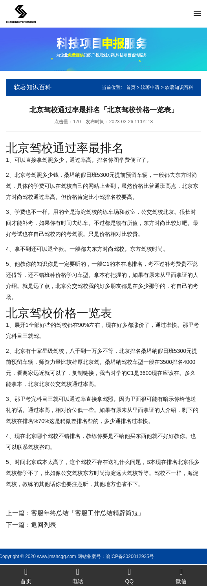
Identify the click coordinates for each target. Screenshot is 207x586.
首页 (131, 87)
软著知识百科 (179, 87)
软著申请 (150, 87)
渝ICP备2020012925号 (62, 556)
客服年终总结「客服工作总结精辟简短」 (87, 513)
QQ (130, 575)
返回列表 (43, 524)
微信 (181, 575)
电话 (78, 575)
